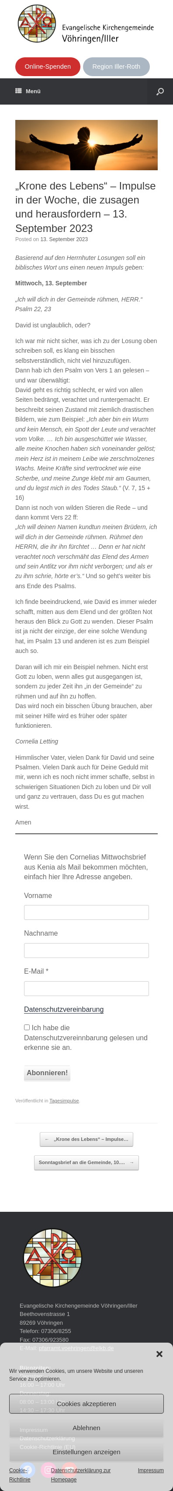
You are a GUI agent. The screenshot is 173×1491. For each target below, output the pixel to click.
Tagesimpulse (64, 1100)
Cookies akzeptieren (86, 1403)
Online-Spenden (47, 66)
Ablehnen (86, 1427)
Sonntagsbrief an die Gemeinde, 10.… (87, 1162)
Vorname (38, 895)
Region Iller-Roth (117, 66)
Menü (28, 91)
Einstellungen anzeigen (86, 1452)
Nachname (41, 933)
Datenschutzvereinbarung (64, 1009)
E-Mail (36, 971)
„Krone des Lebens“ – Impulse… (86, 1139)
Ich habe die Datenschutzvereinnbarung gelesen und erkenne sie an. (86, 1037)
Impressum (151, 1470)
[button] (159, 1354)
